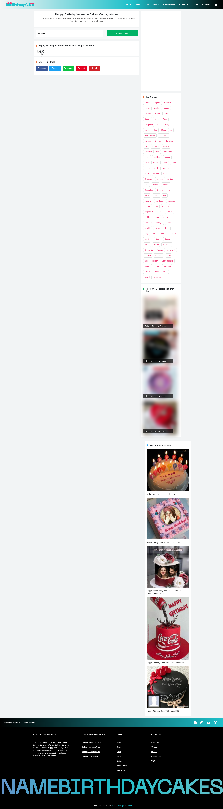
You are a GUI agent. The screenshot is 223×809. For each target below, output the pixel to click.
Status (119, 761)
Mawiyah (148, 201)
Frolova (170, 212)
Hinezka (165, 206)
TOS (153, 761)
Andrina (160, 250)
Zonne (166, 108)
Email (94, 68)
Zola (146, 146)
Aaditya (157, 108)
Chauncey (149, 179)
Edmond (166, 168)
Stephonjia (149, 212)
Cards (146, 4)
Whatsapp (68, 68)
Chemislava (163, 135)
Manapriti (158, 255)
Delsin (147, 157)
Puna (165, 119)
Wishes (156, 4)
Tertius (147, 168)
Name (195, 4)
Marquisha (167, 152)
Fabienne (148, 223)
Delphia (148, 228)
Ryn (157, 152)
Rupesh (166, 146)
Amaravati (171, 250)
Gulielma (155, 146)
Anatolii (155, 185)
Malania (148, 141)
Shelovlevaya (150, 135)
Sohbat (167, 157)
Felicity (155, 261)
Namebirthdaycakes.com (122, 806)
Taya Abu (167, 266)
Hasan (156, 244)
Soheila (148, 119)
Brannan (160, 190)
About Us (155, 742)
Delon (157, 266)
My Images (207, 4)
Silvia (165, 272)
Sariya (167, 125)
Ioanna (160, 212)
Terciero (148, 206)
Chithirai (158, 141)
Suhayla (159, 223)
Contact (154, 747)
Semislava (167, 244)
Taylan (156, 217)
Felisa (173, 234)
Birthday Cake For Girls (91, 752)
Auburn (156, 195)
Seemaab (158, 277)
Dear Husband (167, 261)
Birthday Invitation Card (91, 747)
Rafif (155, 130)
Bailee (147, 244)
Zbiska (157, 228)
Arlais (165, 217)
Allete (157, 119)
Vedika (156, 168)
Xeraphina (149, 125)
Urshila (147, 217)
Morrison (148, 239)
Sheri (168, 255)
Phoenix (167, 103)
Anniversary (184, 4)
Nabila (158, 239)
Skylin (147, 174)
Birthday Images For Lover (92, 742)
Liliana (166, 228)
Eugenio (166, 185)
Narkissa (157, 157)
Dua (156, 206)
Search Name (122, 34)
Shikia (166, 114)
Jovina (170, 179)
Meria (163, 130)
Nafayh (147, 277)
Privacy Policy (156, 756)
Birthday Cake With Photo (92, 756)
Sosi (146, 261)
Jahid (159, 125)
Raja (154, 234)
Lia (171, 130)
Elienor (164, 163)
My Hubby (160, 201)
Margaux (171, 201)
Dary (146, 234)
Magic (147, 195)
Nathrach (169, 141)
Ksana (167, 239)
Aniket (147, 130)
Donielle (148, 255)
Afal (164, 195)
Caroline (148, 114)
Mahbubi (160, 179)
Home (128, 4)
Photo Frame (169, 4)
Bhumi (156, 272)
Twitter (55, 68)
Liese (173, 163)
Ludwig (147, 108)
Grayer (147, 272)
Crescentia (149, 250)
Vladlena (163, 234)
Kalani (155, 163)
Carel (147, 163)
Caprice (157, 103)
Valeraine (89, 46)
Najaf (165, 174)
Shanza (148, 266)
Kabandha (149, 190)
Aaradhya (148, 152)
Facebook (42, 68)
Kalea (168, 223)
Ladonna (170, 190)
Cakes (137, 4)
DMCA (154, 752)
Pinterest (81, 68)
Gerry (157, 114)
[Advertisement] (161, 51)
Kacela (147, 103)
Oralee (156, 174)
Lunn (147, 185)
